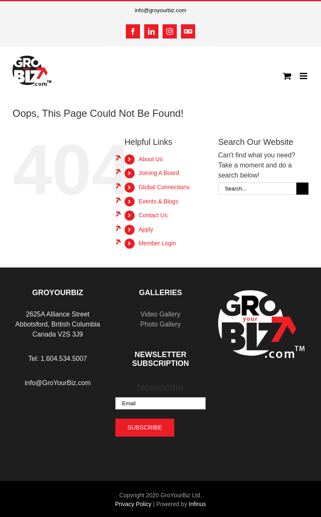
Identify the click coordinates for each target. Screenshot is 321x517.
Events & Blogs (158, 201)
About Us (150, 159)
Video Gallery (160, 314)
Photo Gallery (160, 324)
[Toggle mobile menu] (304, 76)
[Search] (302, 189)
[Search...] (257, 189)
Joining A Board (158, 173)
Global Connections (163, 187)
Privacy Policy (133, 504)
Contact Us (152, 215)
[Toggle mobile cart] (287, 76)
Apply (145, 229)
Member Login (157, 243)
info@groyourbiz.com (160, 10)
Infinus (197, 504)
